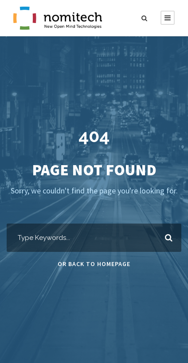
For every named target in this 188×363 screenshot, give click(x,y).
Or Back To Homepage (94, 264)
